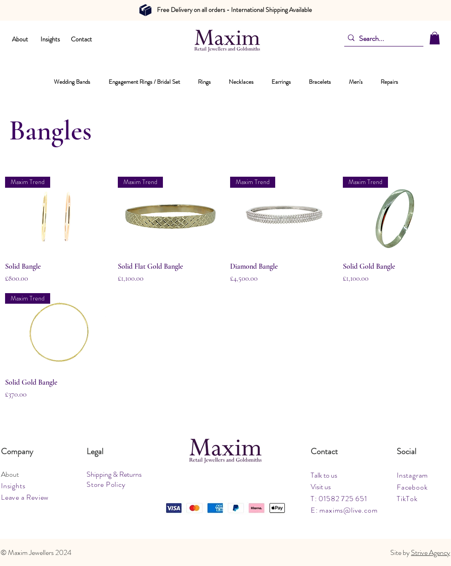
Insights (50, 39)
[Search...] (381, 38)
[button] (434, 38)
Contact (81, 39)
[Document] (145, 10)
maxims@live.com (348, 510)
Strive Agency (430, 552)
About (20, 39)
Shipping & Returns (114, 474)
